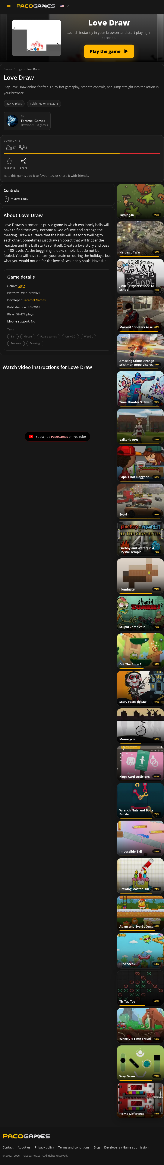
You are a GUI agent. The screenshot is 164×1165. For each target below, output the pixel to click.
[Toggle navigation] (8, 6)
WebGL (88, 336)
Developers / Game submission (126, 1147)
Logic (21, 286)
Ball (13, 336)
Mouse (28, 336)
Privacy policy (44, 1147)
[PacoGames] (26, 1136)
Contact (8, 1147)
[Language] (65, 6)
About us (24, 1147)
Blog (97, 1147)
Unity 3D (70, 336)
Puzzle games (48, 336)
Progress (16, 343)
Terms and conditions (73, 1147)
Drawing (35, 343)
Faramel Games (34, 300)
